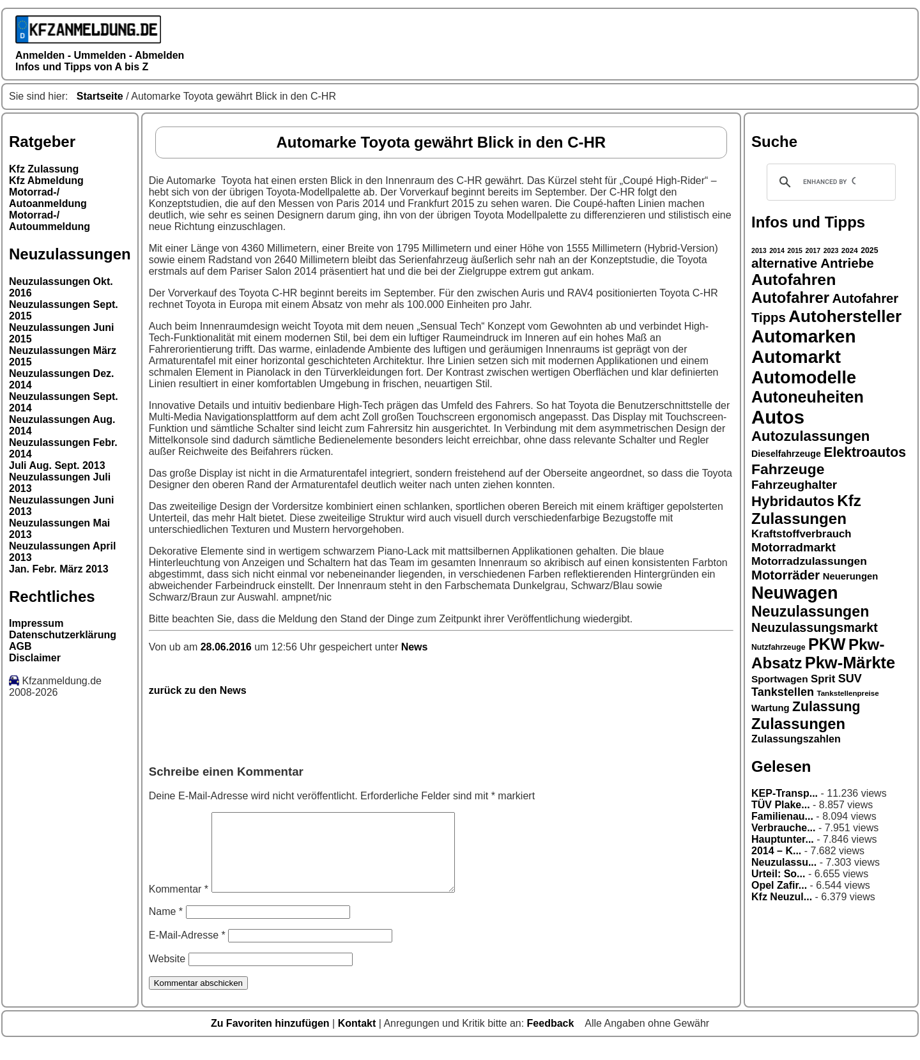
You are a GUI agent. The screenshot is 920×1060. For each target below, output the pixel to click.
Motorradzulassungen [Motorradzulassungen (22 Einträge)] (809, 561)
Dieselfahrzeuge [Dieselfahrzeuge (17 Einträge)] (786, 454)
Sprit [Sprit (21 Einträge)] (823, 679)
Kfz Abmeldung (46, 180)
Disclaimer (35, 657)
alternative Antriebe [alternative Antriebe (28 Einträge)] (812, 263)
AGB (20, 646)
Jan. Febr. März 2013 (59, 569)
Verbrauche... (783, 827)
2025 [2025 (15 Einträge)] (869, 250)
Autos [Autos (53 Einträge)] (777, 416)
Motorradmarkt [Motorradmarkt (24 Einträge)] (793, 547)
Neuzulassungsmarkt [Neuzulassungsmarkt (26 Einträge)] (814, 627)
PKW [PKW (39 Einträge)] (827, 644)
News (414, 646)
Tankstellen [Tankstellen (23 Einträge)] (782, 692)
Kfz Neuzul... (781, 896)
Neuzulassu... (783, 862)
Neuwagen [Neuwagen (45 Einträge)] (794, 593)
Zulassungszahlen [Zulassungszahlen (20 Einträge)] (796, 738)
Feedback (552, 1038)
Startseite (100, 96)
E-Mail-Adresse (187, 950)
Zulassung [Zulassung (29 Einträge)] (826, 706)
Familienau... (782, 816)
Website (167, 974)
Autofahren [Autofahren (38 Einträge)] (793, 279)
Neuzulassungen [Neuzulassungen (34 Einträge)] (810, 611)
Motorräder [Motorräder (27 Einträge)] (785, 575)
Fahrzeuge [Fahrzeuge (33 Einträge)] (787, 469)
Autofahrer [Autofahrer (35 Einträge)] (790, 297)
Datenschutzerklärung (62, 634)
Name (166, 926)
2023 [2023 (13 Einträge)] (831, 250)
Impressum (36, 623)
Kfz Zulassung (44, 169)
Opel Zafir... (779, 885)
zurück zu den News (198, 690)
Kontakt (358, 1038)
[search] (829, 182)
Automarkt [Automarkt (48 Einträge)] (796, 357)
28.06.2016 (228, 646)
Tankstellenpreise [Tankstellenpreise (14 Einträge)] (847, 693)
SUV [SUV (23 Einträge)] (850, 678)
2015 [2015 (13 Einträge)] (794, 250)
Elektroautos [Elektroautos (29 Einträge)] (865, 452)
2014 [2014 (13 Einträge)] (777, 250)
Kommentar (178, 904)
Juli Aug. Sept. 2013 (57, 465)
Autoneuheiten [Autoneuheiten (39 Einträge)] (807, 397)
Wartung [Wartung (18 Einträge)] (770, 708)
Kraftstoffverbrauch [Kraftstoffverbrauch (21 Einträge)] (801, 534)
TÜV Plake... (780, 804)
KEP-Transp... (784, 793)
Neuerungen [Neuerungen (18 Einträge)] (850, 576)
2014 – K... (776, 850)
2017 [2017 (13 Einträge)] (813, 250)
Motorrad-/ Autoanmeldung (48, 198)
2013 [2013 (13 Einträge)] (759, 250)
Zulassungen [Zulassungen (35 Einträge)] (798, 723)
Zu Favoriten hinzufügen (271, 1038)
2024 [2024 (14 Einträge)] (849, 250)
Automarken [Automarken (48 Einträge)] (803, 336)
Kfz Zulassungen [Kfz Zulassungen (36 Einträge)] (806, 509)
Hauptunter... (782, 839)
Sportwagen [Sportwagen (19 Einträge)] (779, 678)
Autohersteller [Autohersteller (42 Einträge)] (844, 316)
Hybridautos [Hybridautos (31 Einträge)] (792, 501)
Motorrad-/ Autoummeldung (49, 221)
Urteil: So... (778, 873)
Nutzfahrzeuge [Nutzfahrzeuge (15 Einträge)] (778, 647)
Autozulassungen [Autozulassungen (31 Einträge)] (810, 436)
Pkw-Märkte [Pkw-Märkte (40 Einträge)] (850, 663)
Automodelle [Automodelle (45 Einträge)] (803, 377)
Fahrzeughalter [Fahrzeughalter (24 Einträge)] (794, 484)
